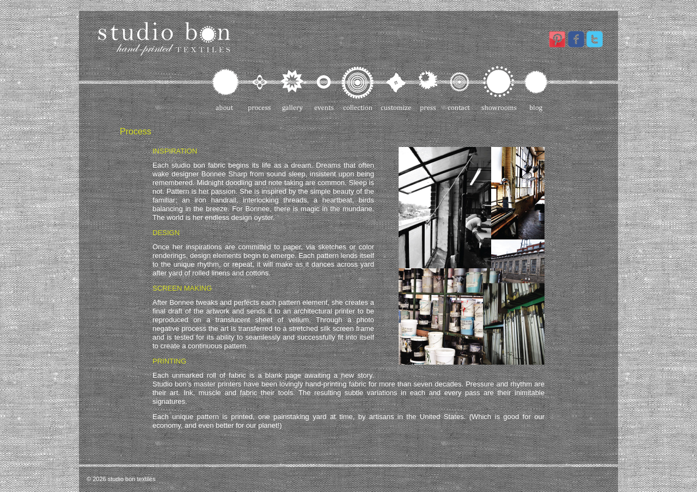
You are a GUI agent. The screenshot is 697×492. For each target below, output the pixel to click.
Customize (396, 88)
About (226, 88)
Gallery (293, 88)
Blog (535, 88)
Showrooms (499, 88)
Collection (357, 88)
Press (429, 88)
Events (323, 88)
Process (260, 88)
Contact (460, 88)
